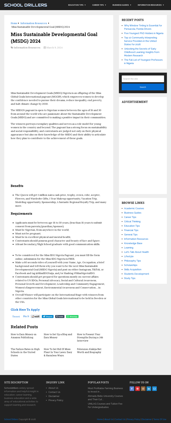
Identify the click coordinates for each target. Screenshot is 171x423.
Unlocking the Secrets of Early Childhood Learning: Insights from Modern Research (141, 52)
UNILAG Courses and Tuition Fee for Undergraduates (105, 405)
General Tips (131, 234)
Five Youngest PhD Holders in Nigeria (143, 33)
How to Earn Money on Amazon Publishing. (23, 336)
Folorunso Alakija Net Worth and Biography (89, 350)
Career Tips (98, 5)
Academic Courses (134, 208)
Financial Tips (131, 230)
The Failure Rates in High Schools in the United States (25, 352)
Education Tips (75, 5)
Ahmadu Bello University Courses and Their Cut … (105, 397)
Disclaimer (53, 396)
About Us (53, 387)
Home (100, 419)
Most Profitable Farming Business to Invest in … (105, 390)
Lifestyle (129, 256)
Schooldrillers (11, 387)
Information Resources (150, 5)
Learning (128, 247)
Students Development (136, 274)
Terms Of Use (159, 419)
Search (143, 87)
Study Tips (129, 278)
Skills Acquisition (132, 269)
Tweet (16, 316)
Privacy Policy (55, 400)
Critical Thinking (132, 221)
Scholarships (130, 265)
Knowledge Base (133, 243)
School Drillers (25, 5)
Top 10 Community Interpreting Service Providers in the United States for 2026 (140, 41)
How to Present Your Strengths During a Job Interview (90, 337)
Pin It (26, 316)
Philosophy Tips (132, 260)
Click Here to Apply (25, 309)
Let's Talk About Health (136, 252)
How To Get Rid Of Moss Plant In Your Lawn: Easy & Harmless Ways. (58, 352)
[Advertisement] (59, 71)
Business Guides (121, 5)
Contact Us (54, 391)
